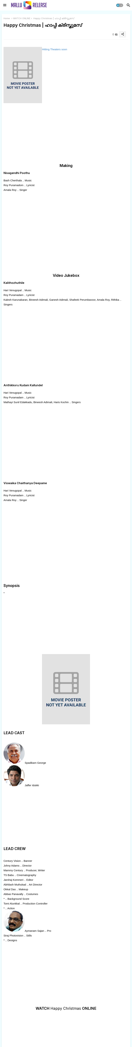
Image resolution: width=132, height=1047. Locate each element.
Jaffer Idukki (32, 785)
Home (7, 18)
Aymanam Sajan (34, 930)
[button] (119, 5)
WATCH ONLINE (21, 18)
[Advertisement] (66, 134)
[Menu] (5, 5)
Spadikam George (35, 762)
